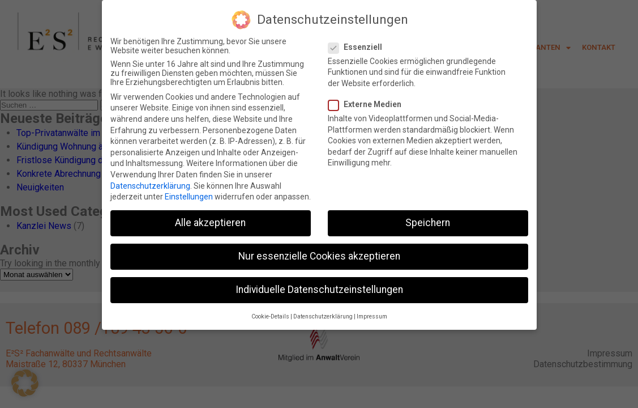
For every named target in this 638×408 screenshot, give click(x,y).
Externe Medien (368, 102)
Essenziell (358, 44)
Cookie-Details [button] (270, 313)
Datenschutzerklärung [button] (323, 313)
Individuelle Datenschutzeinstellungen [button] (319, 287)
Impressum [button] (372, 313)
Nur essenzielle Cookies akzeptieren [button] (319, 254)
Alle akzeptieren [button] (210, 220)
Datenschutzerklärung (150, 183)
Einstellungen (189, 194)
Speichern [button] (427, 220)
